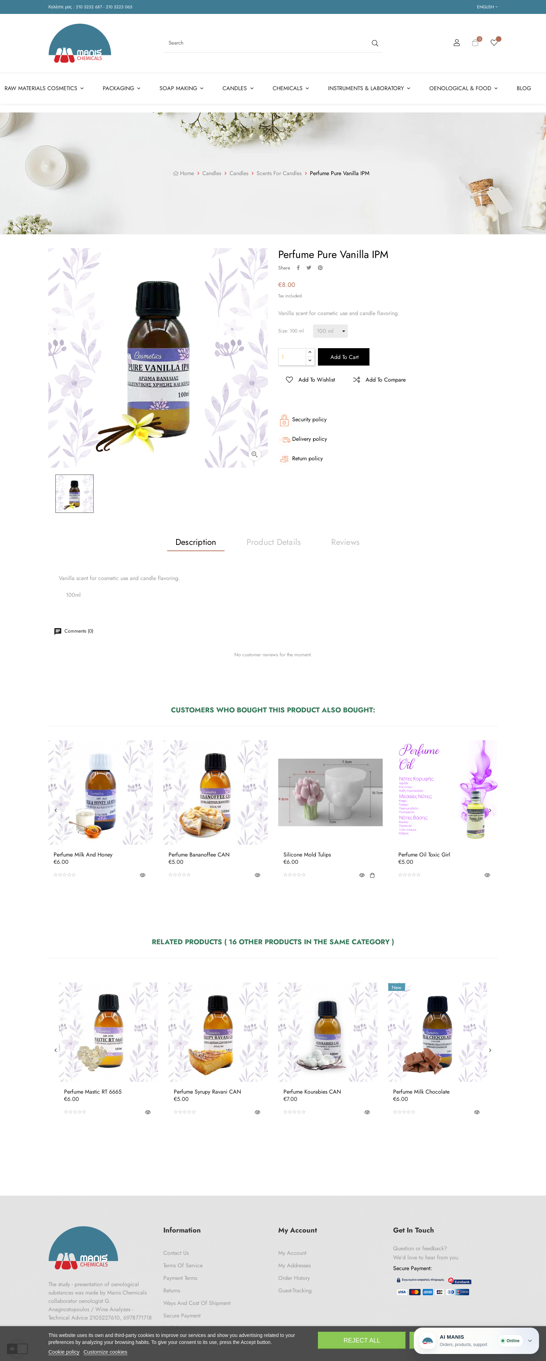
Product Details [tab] (274, 542)
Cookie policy (63, 1352)
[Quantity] (292, 357)
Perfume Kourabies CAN (312, 1092)
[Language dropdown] (487, 7)
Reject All (362, 1340)
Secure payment (182, 1316)
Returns (171, 1290)
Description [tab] (196, 542)
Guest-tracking (295, 1290)
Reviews (345, 542)
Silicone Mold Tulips (307, 855)
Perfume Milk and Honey (83, 855)
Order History (294, 1278)
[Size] (330, 331)
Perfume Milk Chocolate (421, 1092)
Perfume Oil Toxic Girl (424, 855)
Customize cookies (105, 1352)
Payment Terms (180, 1278)
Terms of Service (183, 1265)
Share (298, 267)
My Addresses (294, 1265)
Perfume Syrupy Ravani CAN (207, 1092)
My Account (292, 1253)
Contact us (176, 1253)
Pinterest (320, 267)
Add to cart (344, 357)
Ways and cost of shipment (197, 1303)
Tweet (308, 267)
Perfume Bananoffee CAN (199, 855)
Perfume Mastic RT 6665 (93, 1092)
